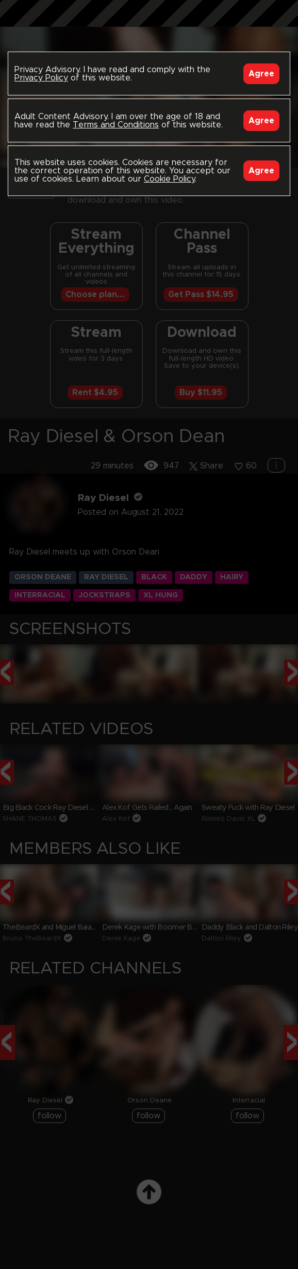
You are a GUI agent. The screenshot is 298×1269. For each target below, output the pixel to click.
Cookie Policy (169, 179)
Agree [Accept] (261, 74)
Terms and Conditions (116, 125)
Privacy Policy (41, 78)
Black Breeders (149, 23)
